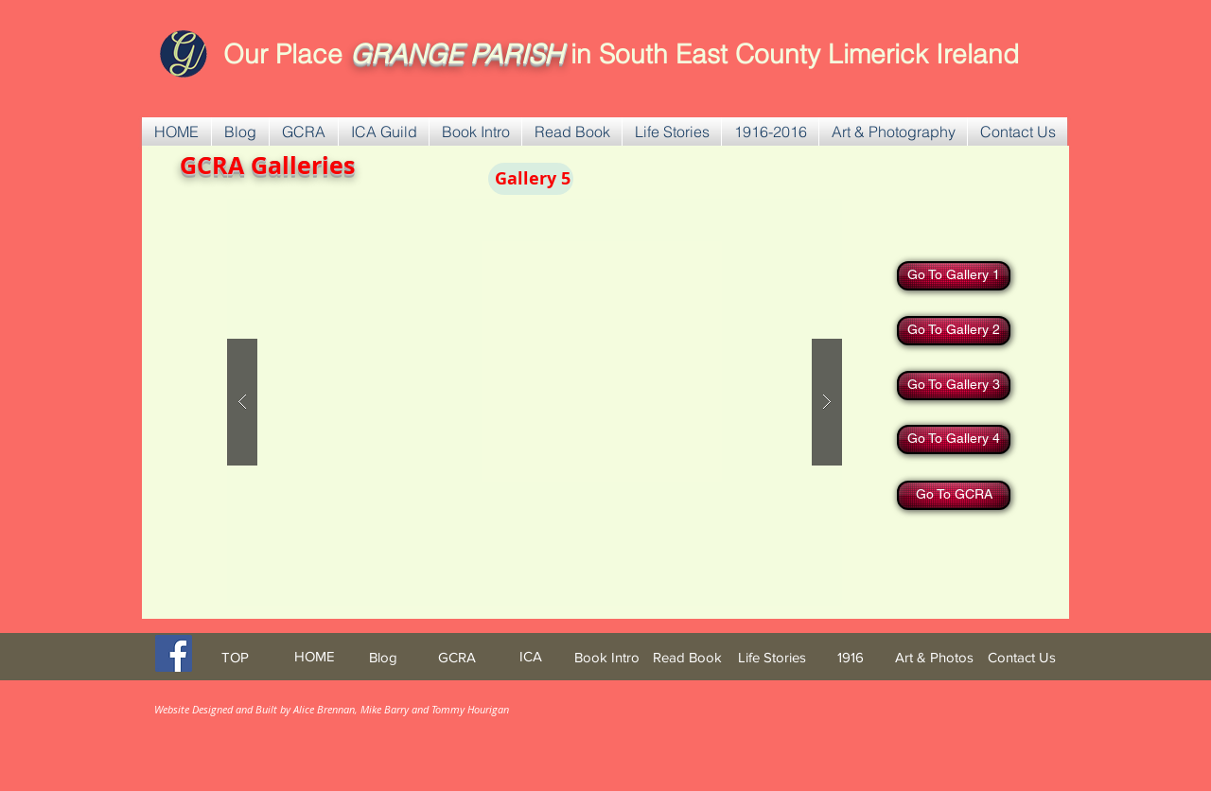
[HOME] (314, 656)
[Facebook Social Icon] (173, 653)
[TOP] (234, 657)
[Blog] (382, 657)
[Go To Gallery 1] (953, 275)
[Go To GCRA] (953, 495)
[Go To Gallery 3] (953, 385)
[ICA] (530, 656)
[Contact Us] (1022, 657)
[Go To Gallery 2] (953, 330)
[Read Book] (687, 657)
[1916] (850, 657)
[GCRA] (457, 657)
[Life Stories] (771, 657)
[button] (304, 131)
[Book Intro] (607, 657)
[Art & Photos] (934, 657)
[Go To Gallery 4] (953, 439)
